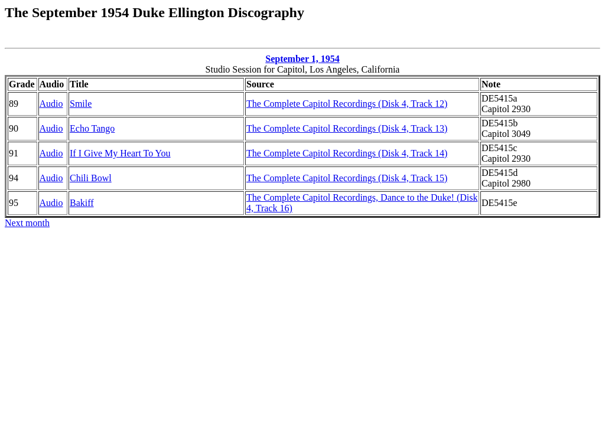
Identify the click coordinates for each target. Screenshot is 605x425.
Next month (27, 223)
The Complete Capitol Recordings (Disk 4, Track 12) (346, 104)
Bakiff (82, 203)
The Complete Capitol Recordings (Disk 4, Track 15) (346, 178)
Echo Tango (92, 128)
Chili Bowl (91, 178)
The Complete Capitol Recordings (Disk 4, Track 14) (346, 153)
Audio (51, 104)
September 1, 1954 (302, 59)
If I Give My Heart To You (120, 153)
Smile (81, 104)
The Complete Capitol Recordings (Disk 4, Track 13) (346, 128)
